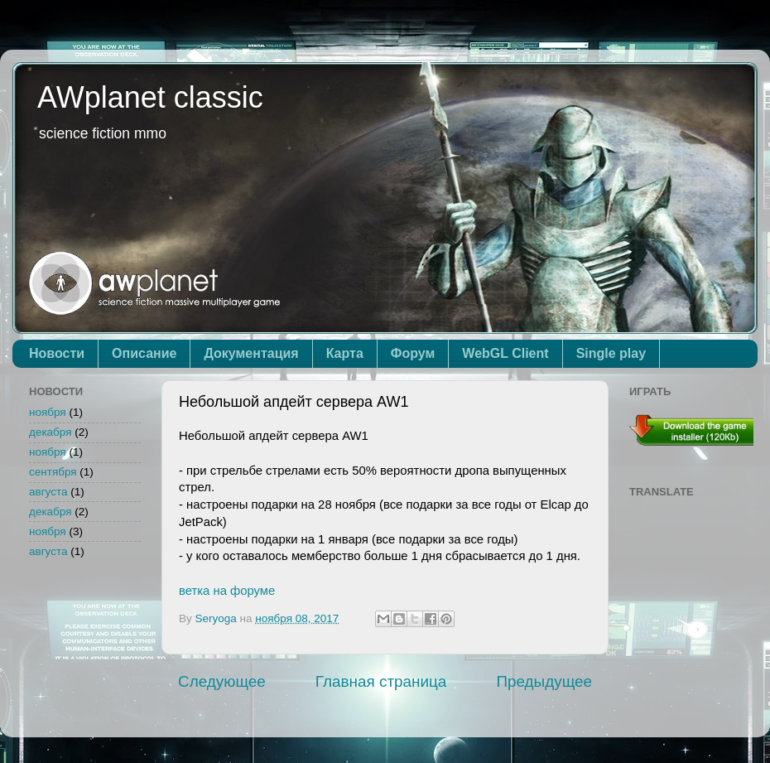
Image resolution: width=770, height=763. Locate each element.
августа (48, 491)
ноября (47, 412)
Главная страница (381, 681)
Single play (611, 353)
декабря (50, 432)
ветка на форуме (227, 590)
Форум (413, 353)
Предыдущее (544, 681)
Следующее (222, 681)
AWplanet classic (150, 97)
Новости (56, 353)
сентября (53, 472)
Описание (144, 353)
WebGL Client (505, 353)
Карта (344, 353)
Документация (251, 353)
